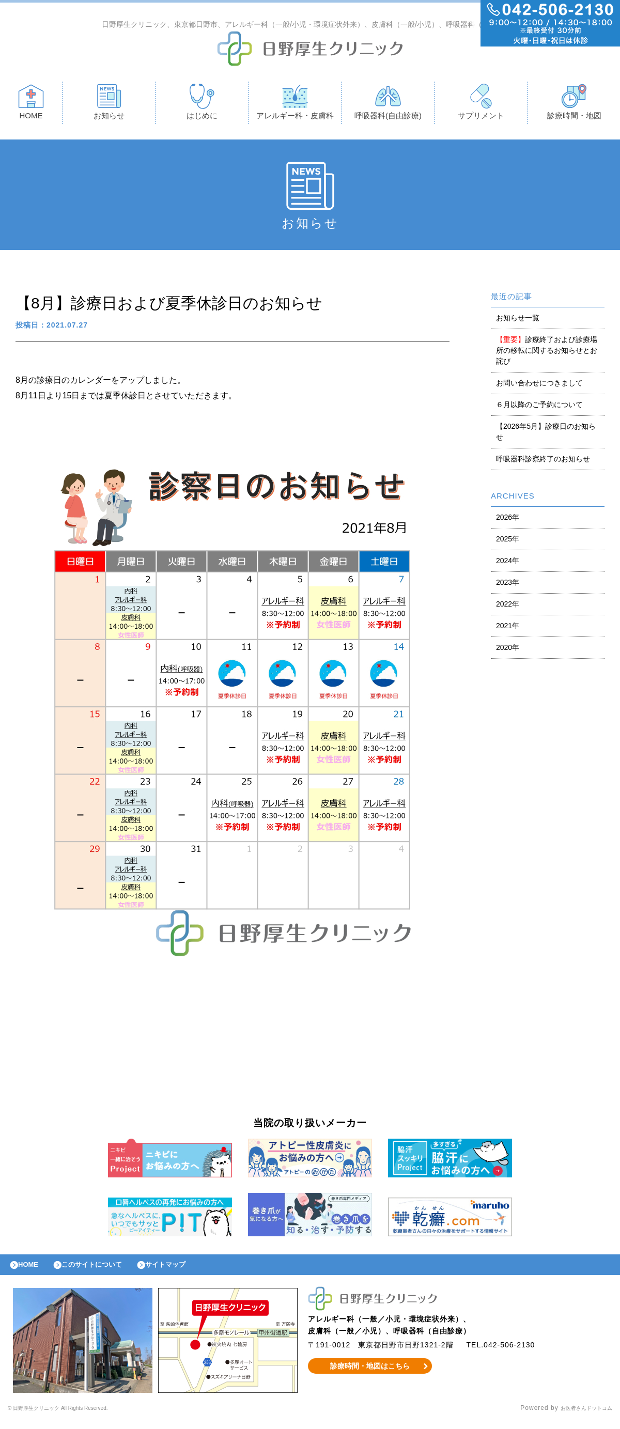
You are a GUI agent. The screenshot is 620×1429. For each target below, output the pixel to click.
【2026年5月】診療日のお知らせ (546, 434)
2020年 (507, 650)
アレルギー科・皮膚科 (295, 104)
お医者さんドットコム (578, 1416)
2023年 (507, 585)
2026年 (507, 520)
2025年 (507, 541)
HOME (31, 104)
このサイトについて (105, 1270)
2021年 (507, 628)
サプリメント (481, 104)
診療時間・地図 (574, 104)
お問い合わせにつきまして (539, 385)
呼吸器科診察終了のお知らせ (543, 461)
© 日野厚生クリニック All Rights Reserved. (76, 1416)
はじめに (202, 104)
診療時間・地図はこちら (370, 1374)
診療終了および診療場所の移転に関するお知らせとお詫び (546, 353)
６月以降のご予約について (539, 407)
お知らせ (109, 104)
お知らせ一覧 (517, 320)
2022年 (507, 606)
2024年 (507, 563)
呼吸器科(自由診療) (388, 104)
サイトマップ (189, 1270)
